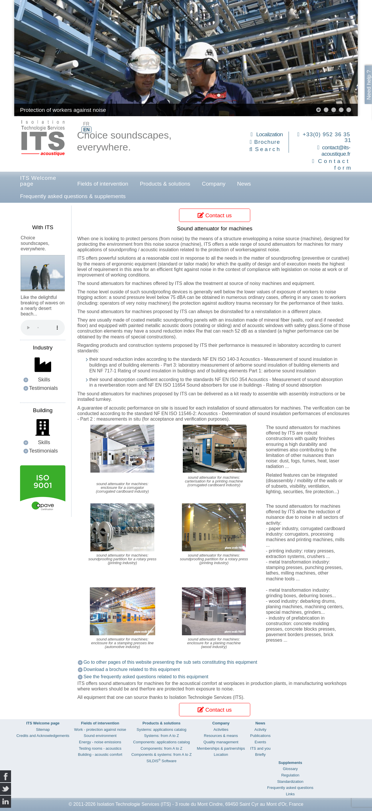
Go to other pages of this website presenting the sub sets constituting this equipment (170, 662)
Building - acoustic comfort (100, 754)
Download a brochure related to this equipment (131, 669)
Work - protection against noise (100, 729)
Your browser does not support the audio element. (43, 327)
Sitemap (43, 729)
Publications (260, 735)
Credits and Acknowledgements (42, 735)
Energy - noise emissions (100, 742)
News (244, 184)
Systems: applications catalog (161, 729)
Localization (269, 134)
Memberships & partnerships (221, 748)
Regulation (290, 775)
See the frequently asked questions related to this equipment (145, 676)
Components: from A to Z (162, 748)
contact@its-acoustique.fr (335, 150)
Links (290, 794)
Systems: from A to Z (161, 735)
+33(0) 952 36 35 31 (327, 137)
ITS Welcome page (38, 181)
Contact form (335, 164)
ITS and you (260, 748)
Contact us (215, 215)
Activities (220, 729)
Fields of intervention (102, 184)
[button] (318, 109)
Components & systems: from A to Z (161, 754)
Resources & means (221, 735)
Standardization (290, 781)
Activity (260, 729)
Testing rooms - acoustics (100, 748)
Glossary (290, 769)
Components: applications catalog (161, 742)
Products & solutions (165, 184)
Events (260, 742)
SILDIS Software (161, 761)
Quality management (220, 742)
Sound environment (100, 735)
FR (86, 123)
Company (214, 184)
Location (221, 754)
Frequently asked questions (290, 787)
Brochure (267, 142)
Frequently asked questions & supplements (73, 196)
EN (86, 129)
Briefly (260, 754)
